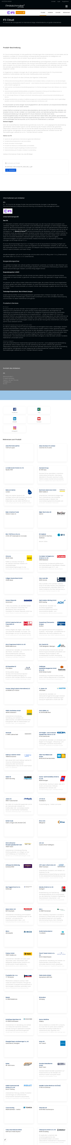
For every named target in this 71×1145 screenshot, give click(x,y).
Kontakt (53, 1)
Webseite (20, 12)
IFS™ (4, 224)
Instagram (35, 420)
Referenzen (66, 12)
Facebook (13, 411)
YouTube (13, 420)
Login (58, 1)
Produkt (42, 12)
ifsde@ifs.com (7, 382)
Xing (35, 411)
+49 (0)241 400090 (7, 1)
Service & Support (8, 121)
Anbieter (50, 12)
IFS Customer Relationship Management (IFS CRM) (18, 325)
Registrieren (65, 1)
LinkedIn (57, 411)
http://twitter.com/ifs (19, 256)
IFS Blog (56, 255)
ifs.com (25, 240)
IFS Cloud (30, 154)
